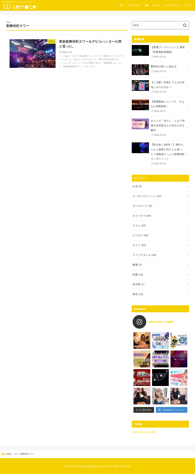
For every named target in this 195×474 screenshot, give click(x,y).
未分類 (138, 284)
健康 (137, 264)
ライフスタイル (134, 5)
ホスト (139, 245)
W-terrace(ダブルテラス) (95, 466)
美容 (137, 294)
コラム (139, 225)
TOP (121, 5)
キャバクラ (141, 215)
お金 (137, 186)
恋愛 (147, 5)
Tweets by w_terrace (144, 431)
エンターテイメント (173, 5)
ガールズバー (142, 206)
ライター (189, 5)
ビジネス (156, 5)
